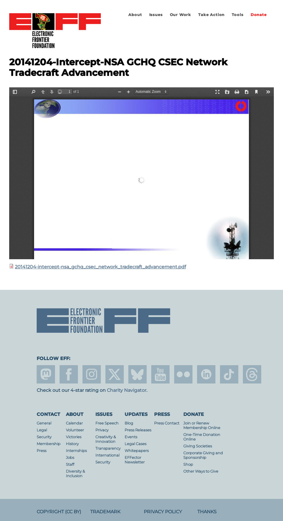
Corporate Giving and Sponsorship (203, 455)
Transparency (108, 448)
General (44, 423)
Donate (259, 15)
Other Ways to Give (200, 471)
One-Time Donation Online (201, 436)
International (107, 455)
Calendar (74, 423)
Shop (188, 464)
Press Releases (138, 430)
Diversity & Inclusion (75, 473)
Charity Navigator (126, 390)
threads (252, 374)
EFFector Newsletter (135, 459)
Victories (73, 437)
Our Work (180, 15)
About (135, 15)
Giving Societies (197, 446)
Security (44, 437)
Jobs (70, 457)
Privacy (102, 430)
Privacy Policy (163, 511)
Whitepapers (137, 451)
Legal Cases (135, 444)
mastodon (46, 374)
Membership (48, 444)
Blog (129, 423)
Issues (156, 15)
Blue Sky (137, 374)
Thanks (207, 511)
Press (41, 451)
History (72, 444)
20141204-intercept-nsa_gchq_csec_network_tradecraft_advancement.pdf (100, 267)
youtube (160, 374)
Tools (237, 15)
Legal (42, 430)
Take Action (211, 15)
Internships (76, 451)
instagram (91, 374)
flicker (183, 374)
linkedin (206, 374)
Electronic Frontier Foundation (55, 31)
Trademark (105, 511)
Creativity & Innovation (105, 439)
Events (131, 437)
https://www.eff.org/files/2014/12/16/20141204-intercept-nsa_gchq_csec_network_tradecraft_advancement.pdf (141, 173)
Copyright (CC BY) (59, 511)
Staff (70, 464)
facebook (69, 374)
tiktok (229, 374)
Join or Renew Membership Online (201, 425)
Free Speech (107, 423)
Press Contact (166, 423)
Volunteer (75, 430)
